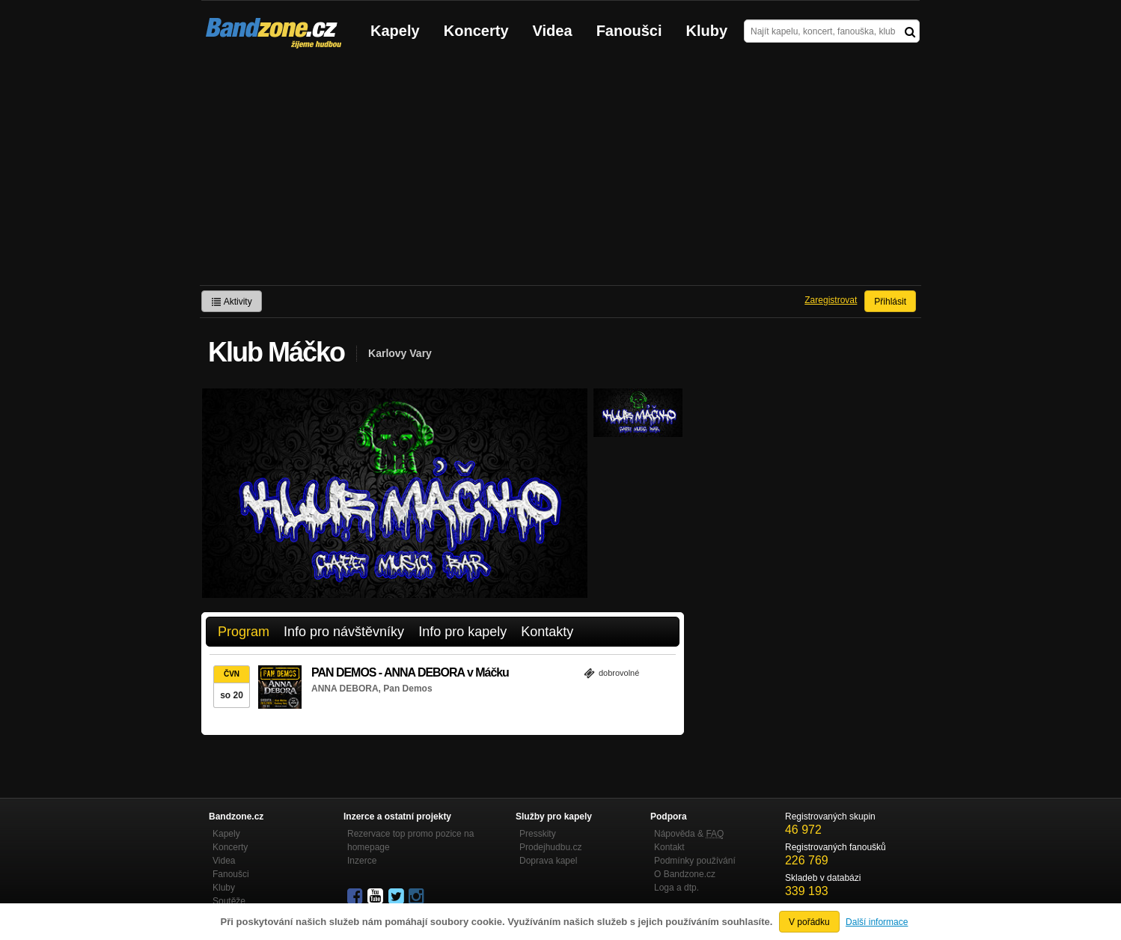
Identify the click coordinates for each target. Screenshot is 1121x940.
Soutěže (229, 901)
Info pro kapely (462, 631)
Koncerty (476, 30)
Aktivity (231, 301)
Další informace (877, 922)
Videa (552, 30)
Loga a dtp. (676, 887)
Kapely (395, 30)
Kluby (707, 30)
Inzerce (361, 860)
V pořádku (809, 922)
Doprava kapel (548, 860)
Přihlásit (890, 301)
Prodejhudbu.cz (550, 847)
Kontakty (547, 631)
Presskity (537, 833)
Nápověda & (689, 833)
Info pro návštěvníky (344, 631)
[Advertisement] (560, 173)
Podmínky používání (695, 860)
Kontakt (669, 847)
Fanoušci (629, 30)
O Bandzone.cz (684, 874)
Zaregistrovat (830, 300)
